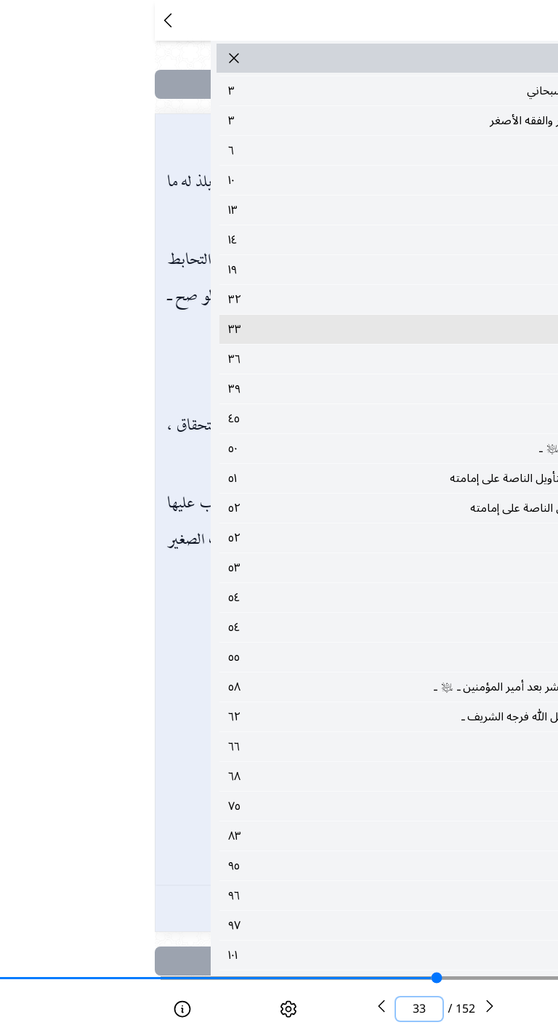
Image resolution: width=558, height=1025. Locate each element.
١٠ (309, 180)
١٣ (309, 210)
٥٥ (309, 657)
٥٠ (309, 448)
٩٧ (309, 925)
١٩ (309, 269)
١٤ (309, 240)
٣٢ (309, 299)
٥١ (309, 478)
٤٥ (309, 418)
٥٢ (309, 508)
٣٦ (309, 359)
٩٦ (309, 895)
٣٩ (309, 389)
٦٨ (309, 776)
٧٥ (309, 806)
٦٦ (309, 746)
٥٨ (309, 687)
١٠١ (309, 955)
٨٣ (309, 836)
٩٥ (309, 865)
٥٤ (309, 597)
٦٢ (309, 716)
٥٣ (309, 567)
